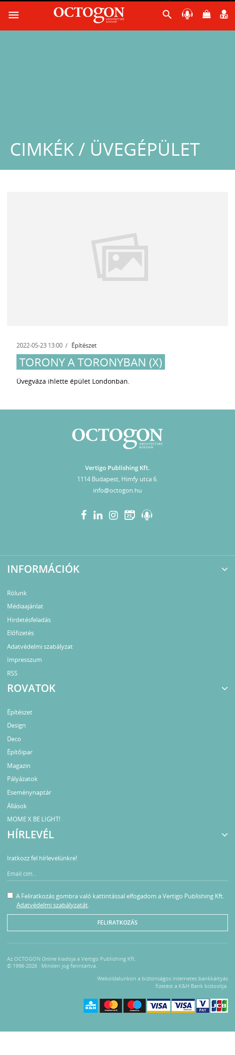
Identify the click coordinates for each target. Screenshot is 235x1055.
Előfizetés (20, 633)
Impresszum (24, 659)
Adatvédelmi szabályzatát (52, 905)
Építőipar (19, 752)
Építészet (84, 345)
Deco (14, 739)
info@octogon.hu (117, 490)
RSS (12, 673)
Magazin (19, 765)
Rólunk (17, 593)
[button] (167, 16)
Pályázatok (22, 778)
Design (16, 725)
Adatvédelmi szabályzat (40, 646)
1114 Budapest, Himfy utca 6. (117, 479)
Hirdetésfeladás (29, 619)
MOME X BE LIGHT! (33, 819)
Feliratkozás (117, 922)
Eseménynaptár (29, 792)
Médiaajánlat (25, 606)
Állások (17, 806)
